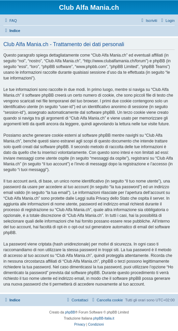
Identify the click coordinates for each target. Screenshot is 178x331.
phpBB (70, 312)
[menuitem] (10, 20)
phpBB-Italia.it (103, 318)
